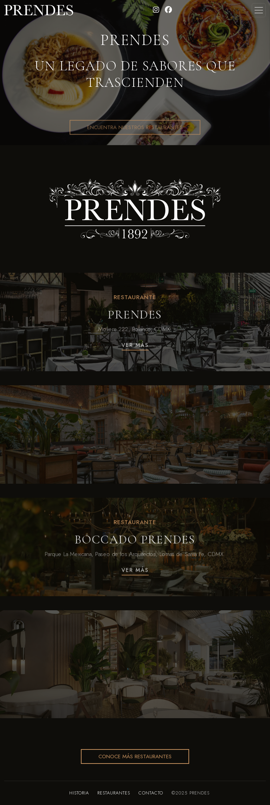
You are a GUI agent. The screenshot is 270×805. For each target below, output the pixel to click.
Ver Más (135, 346)
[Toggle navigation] (259, 10)
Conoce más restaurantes (135, 756)
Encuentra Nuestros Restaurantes (135, 145)
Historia (79, 793)
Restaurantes (113, 793)
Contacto (151, 793)
